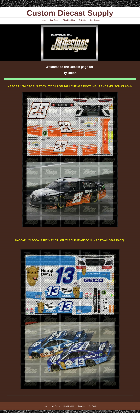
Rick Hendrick (69, 20)
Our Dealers (95, 20)
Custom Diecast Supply (70, 13)
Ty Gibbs (82, 20)
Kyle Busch (54, 20)
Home (43, 20)
